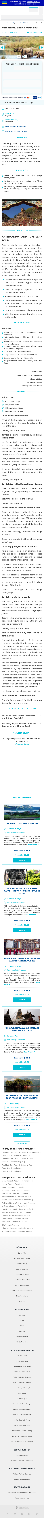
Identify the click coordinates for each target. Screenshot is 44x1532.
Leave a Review (9, 32)
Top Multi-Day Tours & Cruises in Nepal (18, 1158)
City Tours (22, 1393)
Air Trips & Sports (22, 1398)
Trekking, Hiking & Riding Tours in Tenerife (19, 1203)
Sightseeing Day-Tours (22, 1366)
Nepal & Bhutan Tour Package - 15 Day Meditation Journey (22, 959)
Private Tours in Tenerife (12, 1184)
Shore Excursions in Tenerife (13, 1187)
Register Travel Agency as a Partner (22, 1492)
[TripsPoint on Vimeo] (36, 1513)
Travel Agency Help (22, 1498)
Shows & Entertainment (22, 1415)
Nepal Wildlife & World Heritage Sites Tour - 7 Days (22, 1029)
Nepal (22, 23)
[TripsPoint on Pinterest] (7, 1513)
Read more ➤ (33, 845)
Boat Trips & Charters (22, 1372)
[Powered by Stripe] (16, 98)
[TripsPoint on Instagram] (29, 1513)
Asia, (7, 126)
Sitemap (22, 1301)
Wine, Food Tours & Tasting (22, 1431)
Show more (22, 1143)
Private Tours (22, 1356)
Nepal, (12, 126)
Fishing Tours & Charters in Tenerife (16, 1200)
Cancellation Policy (22, 1274)
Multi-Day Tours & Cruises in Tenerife (17, 1231)
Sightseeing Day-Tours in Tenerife (16, 1190)
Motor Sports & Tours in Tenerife (15, 1219)
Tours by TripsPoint (8, 23)
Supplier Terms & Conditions (22, 1460)
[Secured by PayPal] (37, 98)
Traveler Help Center (22, 1258)
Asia (16, 23)
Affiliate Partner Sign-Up (22, 1474)
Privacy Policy (22, 1264)
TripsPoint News (22, 1296)
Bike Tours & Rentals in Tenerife (15, 1222)
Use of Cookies (22, 1269)
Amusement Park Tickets (22, 1409)
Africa (22, 1326)
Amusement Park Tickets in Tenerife (17, 1212)
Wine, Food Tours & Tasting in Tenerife (18, 1228)
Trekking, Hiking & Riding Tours (22, 1388)
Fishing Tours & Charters (22, 1382)
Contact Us (22, 1253)
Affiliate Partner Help (22, 1479)
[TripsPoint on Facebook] (22, 1513)
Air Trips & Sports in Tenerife (13, 1206)
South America (22, 1336)
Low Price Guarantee (22, 1280)
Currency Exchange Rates (22, 1290)
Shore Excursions (22, 1361)
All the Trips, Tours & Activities (22, 1441)
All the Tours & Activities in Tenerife (16, 1181)
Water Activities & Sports (22, 1377)
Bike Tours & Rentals (22, 1425)
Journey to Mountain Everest (22, 823)
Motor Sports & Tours (22, 1420)
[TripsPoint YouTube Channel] (14, 1513)
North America (22, 1342)
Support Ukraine (33, 2)
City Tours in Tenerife (11, 1225)
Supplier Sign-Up (22, 1455)
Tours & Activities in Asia (12, 1168)
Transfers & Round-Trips (22, 1404)
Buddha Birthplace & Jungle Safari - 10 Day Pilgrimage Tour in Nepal (22, 891)
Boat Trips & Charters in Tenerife (15, 1193)
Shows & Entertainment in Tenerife (16, 1215)
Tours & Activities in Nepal (12, 1162)
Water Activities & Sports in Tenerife (17, 1196)
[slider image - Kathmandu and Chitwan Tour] (22, 49)
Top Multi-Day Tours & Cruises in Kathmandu (20, 1152)
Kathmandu (29, 23)
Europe (22, 1315)
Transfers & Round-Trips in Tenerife (16, 1209)
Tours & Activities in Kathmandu (15, 1155)
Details (22, 860)
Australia (22, 1331)
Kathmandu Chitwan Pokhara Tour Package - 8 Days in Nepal (22, 1096)
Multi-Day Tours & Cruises (16, 131)
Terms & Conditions (22, 1285)
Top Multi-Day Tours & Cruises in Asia (17, 1165)
